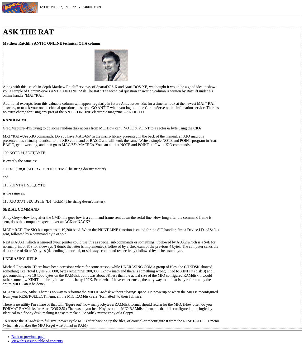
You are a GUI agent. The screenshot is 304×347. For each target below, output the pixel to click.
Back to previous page (28, 337)
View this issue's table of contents (37, 341)
